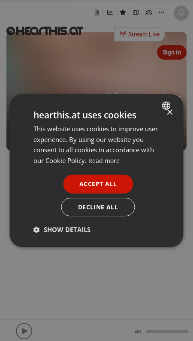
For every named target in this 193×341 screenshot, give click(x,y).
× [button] (169, 112)
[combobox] (167, 105)
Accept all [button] (98, 183)
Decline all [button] (98, 207)
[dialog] (97, 170)
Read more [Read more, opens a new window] (104, 160)
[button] (61, 230)
